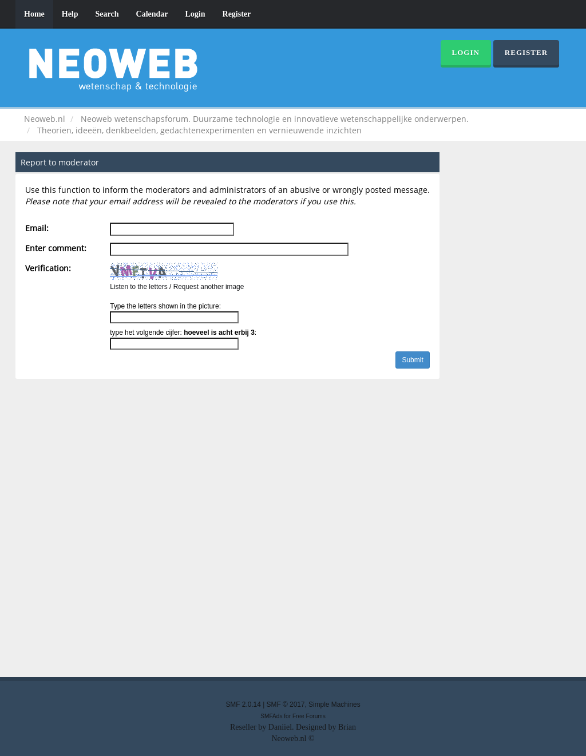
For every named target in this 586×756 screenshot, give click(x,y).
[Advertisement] (293, 531)
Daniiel (280, 727)
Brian (347, 727)
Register (237, 14)
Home (34, 14)
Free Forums (309, 716)
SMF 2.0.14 (242, 704)
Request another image (208, 287)
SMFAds (271, 716)
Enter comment (54, 248)
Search (107, 14)
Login (195, 14)
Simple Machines (334, 704)
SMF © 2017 (286, 704)
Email (35, 228)
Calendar (152, 14)
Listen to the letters (138, 287)
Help (70, 14)
